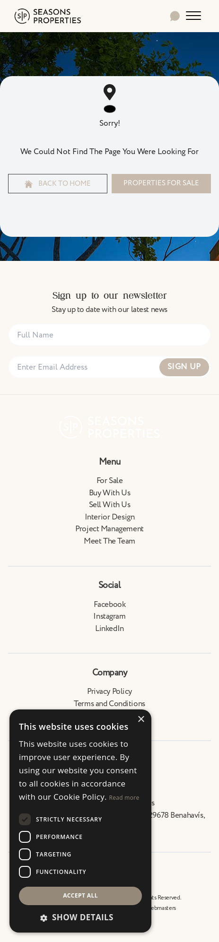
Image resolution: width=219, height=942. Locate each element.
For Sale (109, 480)
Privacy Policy (109, 691)
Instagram (109, 616)
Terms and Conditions (109, 703)
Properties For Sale (161, 183)
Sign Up (184, 366)
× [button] (140, 719)
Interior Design (110, 517)
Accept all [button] (80, 895)
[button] (80, 917)
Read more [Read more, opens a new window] (124, 798)
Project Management (109, 529)
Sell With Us (110, 504)
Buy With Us (109, 493)
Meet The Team (109, 541)
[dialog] (80, 821)
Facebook (110, 604)
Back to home (58, 184)
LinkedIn (109, 628)
